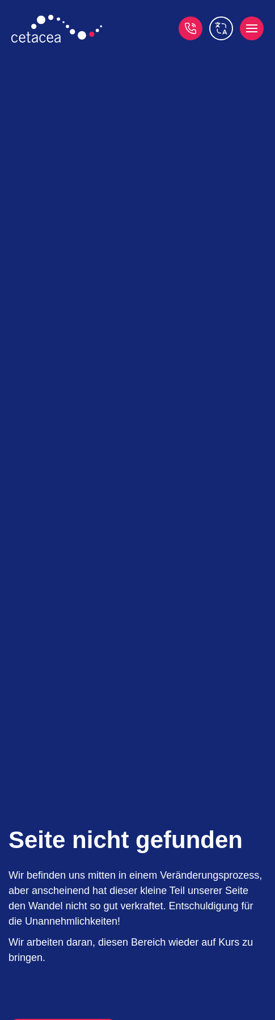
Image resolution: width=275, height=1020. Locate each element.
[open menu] (252, 28)
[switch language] (221, 28)
